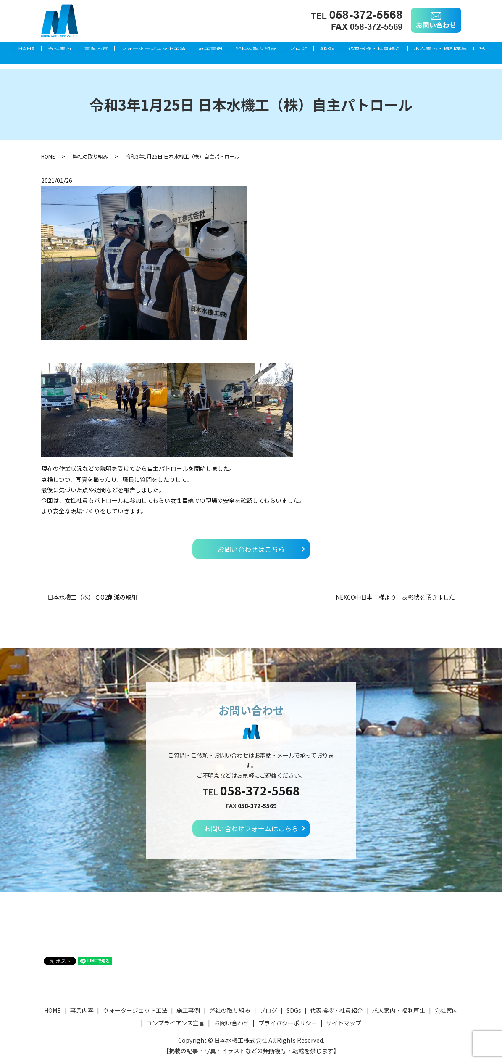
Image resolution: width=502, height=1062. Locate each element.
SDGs (350, 49)
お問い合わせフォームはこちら (251, 828)
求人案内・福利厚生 (35, 62)
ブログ (317, 49)
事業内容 (96, 49)
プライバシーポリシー (287, 1023)
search (83, 62)
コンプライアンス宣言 (175, 1023)
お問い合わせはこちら (251, 549)
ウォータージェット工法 (158, 49)
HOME (17, 49)
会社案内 (55, 49)
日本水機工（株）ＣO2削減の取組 (92, 597)
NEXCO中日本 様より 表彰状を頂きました (395, 597)
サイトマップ (343, 1023)
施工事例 (219, 49)
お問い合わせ (231, 1023)
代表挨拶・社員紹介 (402, 49)
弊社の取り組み (269, 49)
